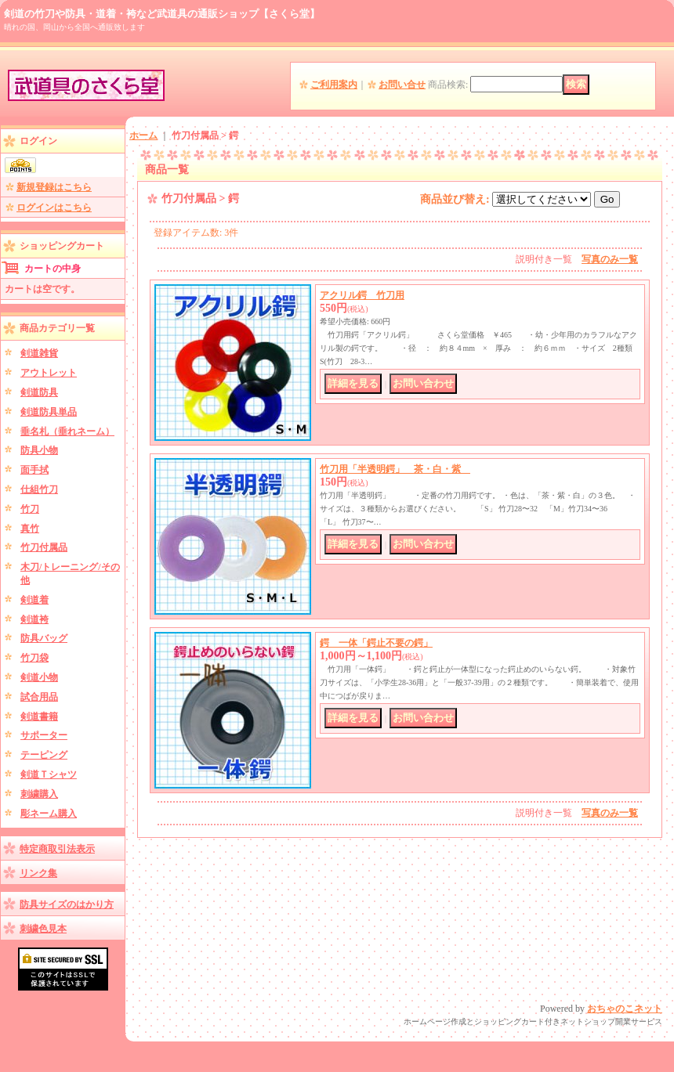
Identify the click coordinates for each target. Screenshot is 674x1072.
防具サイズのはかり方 (67, 904)
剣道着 (34, 599)
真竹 (29, 528)
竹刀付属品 (43, 547)
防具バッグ (43, 638)
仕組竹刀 (39, 489)
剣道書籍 (39, 716)
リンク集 (38, 873)
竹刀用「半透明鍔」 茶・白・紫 (395, 469)
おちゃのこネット (624, 1008)
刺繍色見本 (43, 928)
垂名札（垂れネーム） (67, 431)
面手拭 (34, 469)
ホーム (143, 135)
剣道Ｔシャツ (48, 774)
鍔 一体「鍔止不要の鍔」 (376, 642)
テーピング (43, 754)
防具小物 (39, 450)
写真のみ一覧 (610, 259)
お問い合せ (402, 84)
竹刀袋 (34, 657)
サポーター (43, 735)
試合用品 (39, 696)
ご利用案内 (333, 84)
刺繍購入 (39, 794)
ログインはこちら (54, 207)
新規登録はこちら (54, 187)
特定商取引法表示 (57, 848)
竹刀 (29, 509)
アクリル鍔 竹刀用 (362, 295)
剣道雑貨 (39, 353)
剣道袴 (34, 619)
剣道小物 (39, 677)
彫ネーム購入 (48, 813)
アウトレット (48, 372)
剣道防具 (39, 392)
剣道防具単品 (48, 411)
